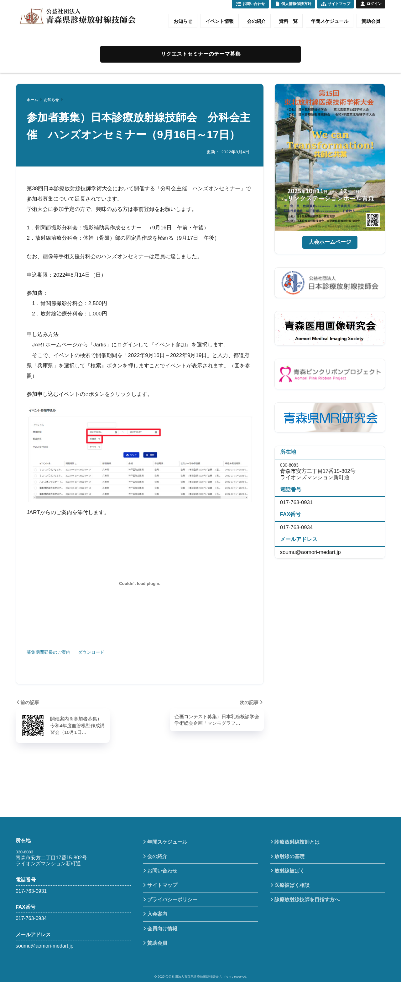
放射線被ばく (289, 870)
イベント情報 (220, 21)
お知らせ (183, 21)
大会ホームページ (330, 242)
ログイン (371, 4)
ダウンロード (91, 652)
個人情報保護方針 (292, 4)
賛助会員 (371, 21)
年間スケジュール (329, 21)
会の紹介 (256, 21)
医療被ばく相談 (292, 885)
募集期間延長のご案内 (48, 652)
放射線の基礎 (289, 856)
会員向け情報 (162, 928)
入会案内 (157, 914)
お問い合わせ (250, 4)
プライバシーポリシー (172, 899)
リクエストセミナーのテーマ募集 (201, 54)
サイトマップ (335, 4)
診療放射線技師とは (297, 842)
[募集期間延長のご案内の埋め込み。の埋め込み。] (140, 584)
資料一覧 (288, 21)
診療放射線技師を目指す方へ (307, 899)
